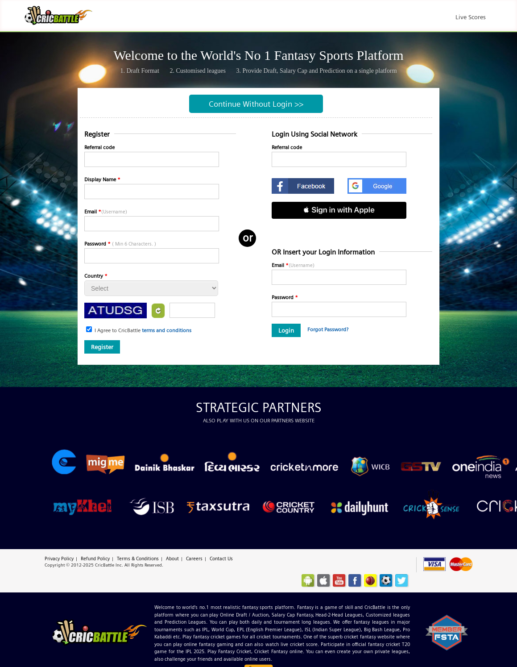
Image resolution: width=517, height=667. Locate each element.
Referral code (99, 147)
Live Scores (470, 17)
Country (96, 275)
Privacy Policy (59, 558)
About (172, 558)
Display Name (102, 179)
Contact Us (221, 558)
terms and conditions (166, 330)
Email (105, 211)
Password (120, 243)
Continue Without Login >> (256, 103)
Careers (194, 558)
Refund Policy (95, 558)
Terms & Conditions (138, 558)
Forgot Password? (327, 329)
